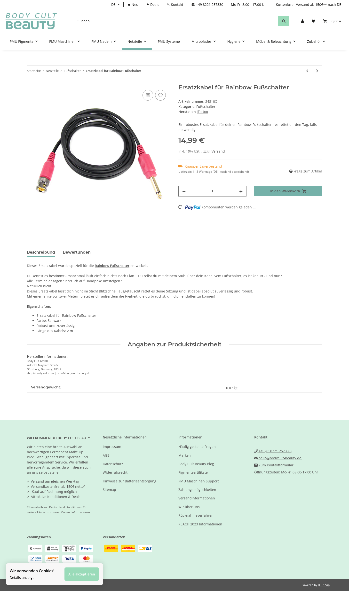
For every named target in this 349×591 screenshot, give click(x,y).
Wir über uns (189, 507)
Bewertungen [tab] (77, 252)
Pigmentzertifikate (193, 472)
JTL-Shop (324, 585)
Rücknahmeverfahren (196, 515)
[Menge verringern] (184, 191)
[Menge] (212, 191)
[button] (302, 21)
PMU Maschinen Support (198, 481)
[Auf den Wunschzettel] (160, 95)
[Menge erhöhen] (241, 191)
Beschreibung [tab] (41, 252)
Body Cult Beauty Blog (196, 464)
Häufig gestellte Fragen (197, 446)
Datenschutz (113, 464)
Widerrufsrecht (115, 472)
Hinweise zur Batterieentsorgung (129, 481)
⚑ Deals (152, 4)
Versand (218, 151)
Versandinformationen (196, 498)
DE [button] (113, 4)
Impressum (112, 446)
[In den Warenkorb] (288, 191)
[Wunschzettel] (313, 21)
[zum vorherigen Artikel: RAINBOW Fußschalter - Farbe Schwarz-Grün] (307, 71)
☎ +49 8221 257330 (207, 4)
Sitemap (109, 489)
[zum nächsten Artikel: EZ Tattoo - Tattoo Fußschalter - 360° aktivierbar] (317, 71)
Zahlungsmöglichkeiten (197, 489)
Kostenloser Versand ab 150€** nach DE (308, 4)
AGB (106, 455)
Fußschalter (205, 106)
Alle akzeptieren (81, 574)
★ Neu (132, 4)
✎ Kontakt (175, 4)
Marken (184, 455)
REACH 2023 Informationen (200, 524)
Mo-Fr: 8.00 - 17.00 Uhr (249, 4)
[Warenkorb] (332, 21)
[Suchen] (176, 21)
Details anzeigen (23, 577)
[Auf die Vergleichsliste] (148, 95)
